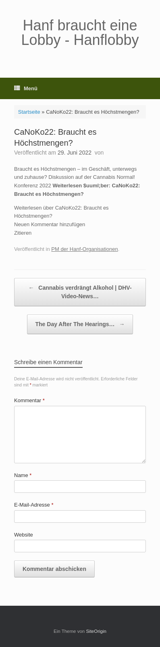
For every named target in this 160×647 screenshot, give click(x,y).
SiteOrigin (96, 631)
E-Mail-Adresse (34, 505)
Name (22, 475)
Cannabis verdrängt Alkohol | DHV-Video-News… (79, 291)
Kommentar (29, 400)
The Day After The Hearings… (80, 324)
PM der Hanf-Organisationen (84, 249)
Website (23, 535)
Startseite (29, 112)
